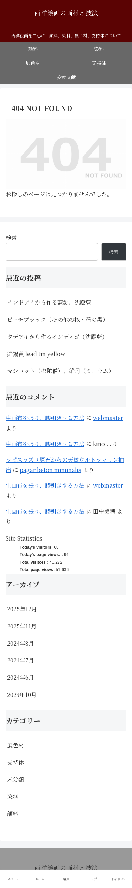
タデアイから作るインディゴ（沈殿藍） (57, 337)
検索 (11, 238)
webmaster (108, 418)
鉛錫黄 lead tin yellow (36, 354)
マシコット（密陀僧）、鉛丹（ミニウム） (60, 371)
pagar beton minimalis (50, 470)
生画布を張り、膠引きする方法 (45, 418)
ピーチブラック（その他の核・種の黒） (57, 319)
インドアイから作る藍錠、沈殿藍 (49, 302)
